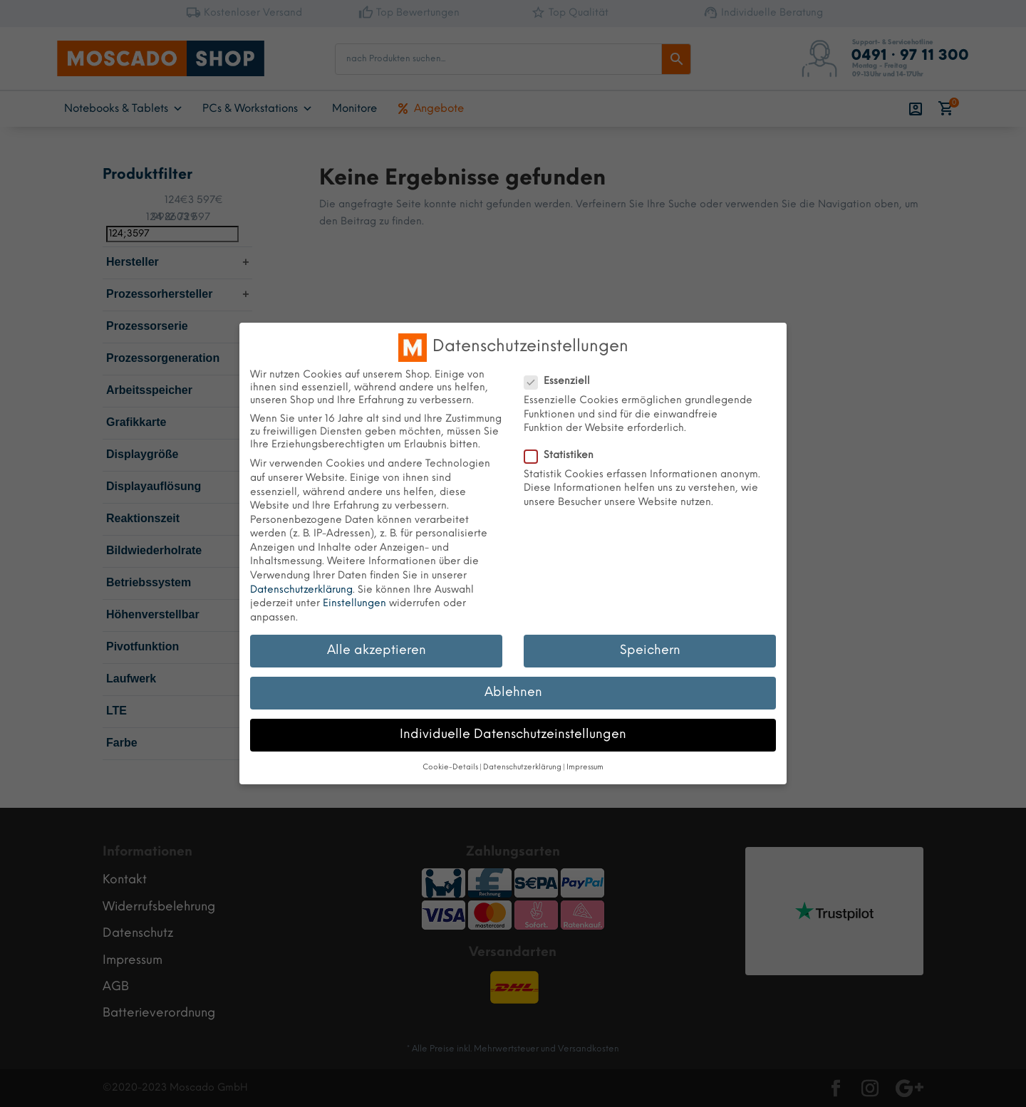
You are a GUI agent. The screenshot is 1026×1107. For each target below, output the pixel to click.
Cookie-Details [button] (450, 767)
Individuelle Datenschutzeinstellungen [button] (513, 734)
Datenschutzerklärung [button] (522, 767)
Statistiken (565, 455)
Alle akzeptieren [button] (376, 650)
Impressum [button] (584, 767)
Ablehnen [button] (513, 692)
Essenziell (563, 381)
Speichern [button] (650, 650)
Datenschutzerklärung (301, 590)
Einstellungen (354, 603)
